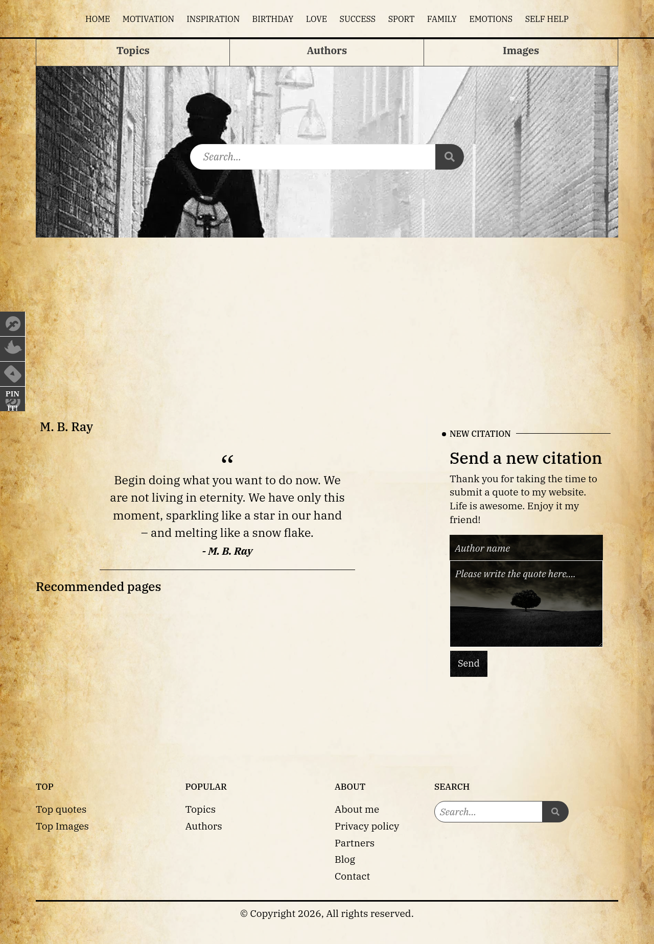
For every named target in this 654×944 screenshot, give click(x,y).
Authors (203, 825)
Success (358, 19)
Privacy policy (367, 825)
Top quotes (61, 809)
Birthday (273, 19)
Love (316, 19)
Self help (547, 19)
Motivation (148, 19)
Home (97, 19)
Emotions (490, 19)
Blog (345, 859)
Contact (352, 875)
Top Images (62, 825)
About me (357, 809)
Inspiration (213, 19)
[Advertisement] (327, 314)
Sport (401, 19)
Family (442, 19)
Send (469, 663)
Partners (355, 842)
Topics (200, 809)
